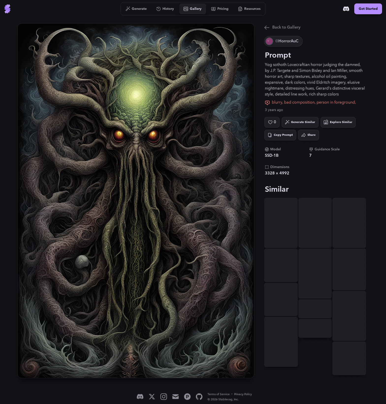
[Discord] (346, 8)
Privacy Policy (243, 394)
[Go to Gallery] (193, 8)
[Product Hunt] (187, 397)
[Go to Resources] (249, 8)
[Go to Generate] (136, 8)
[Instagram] (164, 397)
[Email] (175, 397)
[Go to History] (165, 8)
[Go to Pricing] (220, 8)
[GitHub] (199, 397)
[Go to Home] (7, 9)
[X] (152, 397)
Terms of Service (219, 394)
